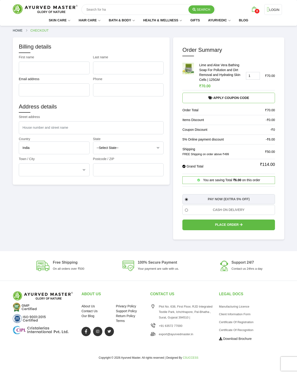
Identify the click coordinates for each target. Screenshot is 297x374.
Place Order (228, 224)
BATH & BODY (120, 20)
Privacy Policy (126, 306)
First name (26, 57)
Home (18, 30)
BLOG (243, 20)
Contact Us (89, 311)
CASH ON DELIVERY (215, 210)
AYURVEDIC (217, 20)
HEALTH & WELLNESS (160, 20)
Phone (97, 79)
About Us (88, 306)
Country (24, 139)
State (97, 139)
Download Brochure (235, 339)
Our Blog (87, 316)
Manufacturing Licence (234, 306)
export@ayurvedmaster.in (176, 334)
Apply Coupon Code (228, 98)
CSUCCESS (190, 357)
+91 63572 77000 (171, 326)
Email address (29, 79)
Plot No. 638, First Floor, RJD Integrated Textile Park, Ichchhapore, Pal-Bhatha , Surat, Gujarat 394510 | (186, 312)
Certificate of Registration (236, 322)
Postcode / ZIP (103, 159)
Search (201, 9)
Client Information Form (235, 314)
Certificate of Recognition (236, 330)
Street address (29, 117)
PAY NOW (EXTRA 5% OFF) (217, 199)
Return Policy (125, 316)
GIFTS (195, 20)
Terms (120, 321)
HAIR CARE (88, 20)
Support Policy (126, 311)
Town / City (27, 159)
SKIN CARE (58, 20)
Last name (100, 57)
